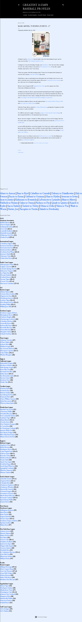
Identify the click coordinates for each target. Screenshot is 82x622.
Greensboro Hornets (7, 493)
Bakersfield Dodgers (6, 363)
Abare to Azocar (7, 193)
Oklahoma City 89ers (7, 235)
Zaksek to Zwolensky (49, 209)
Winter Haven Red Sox (7, 437)
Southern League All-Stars (8, 313)
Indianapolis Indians (6, 227)
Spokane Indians (5, 523)
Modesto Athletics (6, 365)
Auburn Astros (5, 531)
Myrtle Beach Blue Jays (7, 495)
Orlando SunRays (6, 334)
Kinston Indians (5, 393)
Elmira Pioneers (5, 535)
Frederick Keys (5, 390)
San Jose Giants (5, 378)
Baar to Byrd (23, 193)
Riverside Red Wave (6, 372)
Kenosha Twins (5, 456)
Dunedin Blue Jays (6, 414)
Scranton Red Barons (7, 246)
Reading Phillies (5, 304)
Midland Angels (5, 346)
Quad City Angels (6, 462)
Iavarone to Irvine (69, 196)
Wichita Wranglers (6, 355)
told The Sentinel (34, 74)
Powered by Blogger (41, 617)
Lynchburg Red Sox (6, 395)
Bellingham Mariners (6, 510)
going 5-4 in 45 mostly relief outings (50, 113)
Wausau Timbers (5, 472)
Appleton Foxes (5, 445)
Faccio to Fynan (16, 196)
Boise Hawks (4, 514)
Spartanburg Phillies (6, 500)
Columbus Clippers (6, 243)
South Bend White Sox (7, 466)
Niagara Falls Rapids (6, 546)
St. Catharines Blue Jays (7, 552)
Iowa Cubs (3, 229)
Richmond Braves (6, 250)
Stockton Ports (5, 380)
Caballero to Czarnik (40, 193)
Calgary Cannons (5, 267)
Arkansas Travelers (6, 340)
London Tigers (5, 300)
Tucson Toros (4, 281)
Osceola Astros (5, 422)
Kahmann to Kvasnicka (26, 199)
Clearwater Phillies (6, 411)
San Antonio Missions (7, 348)
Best (22, 152)
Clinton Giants (5, 453)
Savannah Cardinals (6, 498)
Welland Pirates (5, 558)
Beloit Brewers (4, 447)
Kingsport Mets (5, 596)
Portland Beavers (5, 277)
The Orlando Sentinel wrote (35, 61)
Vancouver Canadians (7, 283)
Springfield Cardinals (7, 468)
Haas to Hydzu (53, 196)
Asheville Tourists (6, 479)
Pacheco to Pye (43, 202)
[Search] (63, 4)
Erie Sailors (3, 537)
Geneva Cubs (4, 539)
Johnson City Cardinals (7, 594)
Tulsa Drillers (4, 353)
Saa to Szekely (13, 205)
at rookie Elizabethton (41, 107)
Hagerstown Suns (6, 296)
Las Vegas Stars (5, 273)
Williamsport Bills (5, 306)
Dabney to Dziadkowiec (62, 193)
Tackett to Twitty (30, 205)
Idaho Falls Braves (6, 577)
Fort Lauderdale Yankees (8, 416)
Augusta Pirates (5, 481)
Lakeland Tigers (5, 418)
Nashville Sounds (5, 233)
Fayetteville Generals (6, 489)
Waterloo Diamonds (6, 470)
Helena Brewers (5, 575)
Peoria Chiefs (4, 460)
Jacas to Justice (7, 199)
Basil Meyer (45, 65)
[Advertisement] (41, 169)
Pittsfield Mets (5, 550)
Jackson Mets (4, 344)
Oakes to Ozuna (26, 202)
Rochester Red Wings (7, 252)
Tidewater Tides (5, 256)
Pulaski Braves (4, 602)
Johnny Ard (31, 59)
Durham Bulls (4, 388)
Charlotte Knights (6, 317)
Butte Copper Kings (6, 569)
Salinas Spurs (4, 374)
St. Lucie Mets (4, 426)
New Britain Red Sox (7, 302)
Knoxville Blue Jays (6, 327)
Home (25, 15)
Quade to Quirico (59, 202)
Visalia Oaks (4, 382)
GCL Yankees (4, 611)
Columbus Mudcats (6, 321)
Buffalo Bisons (4, 222)
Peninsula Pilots (5, 397)
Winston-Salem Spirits (7, 403)
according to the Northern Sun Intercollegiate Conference (36, 97)
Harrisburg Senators (6, 298)
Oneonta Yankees (5, 548)
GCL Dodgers (4, 609)
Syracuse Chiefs (5, 254)
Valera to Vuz (62, 205)
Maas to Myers (68, 199)
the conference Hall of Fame (27, 103)
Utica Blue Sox (5, 554)
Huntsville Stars (5, 330)
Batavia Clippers (5, 533)
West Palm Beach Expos (7, 435)
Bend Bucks (4, 512)
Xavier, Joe (13, 209)
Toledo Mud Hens (6, 258)
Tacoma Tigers (5, 279)
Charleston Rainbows (7, 485)
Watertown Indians (6, 556)
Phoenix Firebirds (5, 275)
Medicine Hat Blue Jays (7, 579)
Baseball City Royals (6, 409)
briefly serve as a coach (45, 136)
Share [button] (19, 150)
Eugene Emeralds (5, 516)
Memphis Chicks (5, 332)
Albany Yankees (5, 292)
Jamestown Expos (6, 544)
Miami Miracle (4, 420)
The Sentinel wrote (45, 67)
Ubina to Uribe (47, 205)
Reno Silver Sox (5, 369)
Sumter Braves (4, 502)
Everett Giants (4, 518)
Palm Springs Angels (6, 367)
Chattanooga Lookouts (7, 319)
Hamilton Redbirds (6, 542)
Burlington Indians (6, 588)
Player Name (31, 15)
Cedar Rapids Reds (6, 451)
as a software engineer (28, 140)
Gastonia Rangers (6, 491)
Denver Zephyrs (5, 225)
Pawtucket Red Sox (6, 248)
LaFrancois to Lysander (49, 199)
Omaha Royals (5, 237)
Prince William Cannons (8, 399)
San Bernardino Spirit (7, 376)
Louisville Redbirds (6, 231)
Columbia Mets (5, 483)
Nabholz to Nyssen (9, 202)
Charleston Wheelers (7, 487)
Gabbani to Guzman (34, 196)
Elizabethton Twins (6, 590)
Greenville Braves (5, 323)
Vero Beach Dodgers (6, 432)
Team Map (49, 15)
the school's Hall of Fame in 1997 (54, 101)
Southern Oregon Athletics (9, 521)
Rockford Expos (5, 464)
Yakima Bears (4, 525)
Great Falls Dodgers (6, 573)
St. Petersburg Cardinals (8, 428)
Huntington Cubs (6, 592)
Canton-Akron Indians (7, 294)
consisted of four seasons (54, 80)
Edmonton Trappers (6, 271)
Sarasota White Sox (6, 430)
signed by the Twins (39, 86)
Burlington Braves (6, 449)
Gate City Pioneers (6, 571)
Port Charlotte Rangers (7, 424)
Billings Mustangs (6, 567)
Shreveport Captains (6, 351)
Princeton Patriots (6, 600)
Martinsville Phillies (6, 598)
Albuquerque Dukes (6, 264)
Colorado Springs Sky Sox (8, 269)
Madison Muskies (5, 458)
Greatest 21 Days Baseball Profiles (36, 6)
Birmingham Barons (6, 315)
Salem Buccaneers (6, 401)
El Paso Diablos (5, 342)
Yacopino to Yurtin (29, 209)
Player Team (41, 15)
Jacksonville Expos (6, 325)
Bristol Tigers (4, 586)
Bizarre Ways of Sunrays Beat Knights (41, 143)
